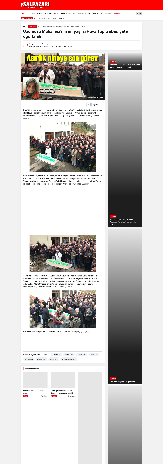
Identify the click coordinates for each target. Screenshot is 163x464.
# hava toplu (29, 359)
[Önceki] (34, 18)
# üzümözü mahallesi (68, 359)
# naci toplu (53, 359)
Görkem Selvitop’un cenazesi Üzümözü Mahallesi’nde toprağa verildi (123, 224)
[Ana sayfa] (23, 13)
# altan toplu (56, 354)
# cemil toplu (81, 354)
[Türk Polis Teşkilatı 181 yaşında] (125, 309)
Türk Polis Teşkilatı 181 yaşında (122, 384)
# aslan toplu (69, 354)
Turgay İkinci (34, 44)
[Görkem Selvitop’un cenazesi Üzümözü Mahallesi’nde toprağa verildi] (125, 152)
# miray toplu (41, 359)
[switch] (139, 13)
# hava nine (93, 354)
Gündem (113, 64)
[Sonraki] (37, 18)
